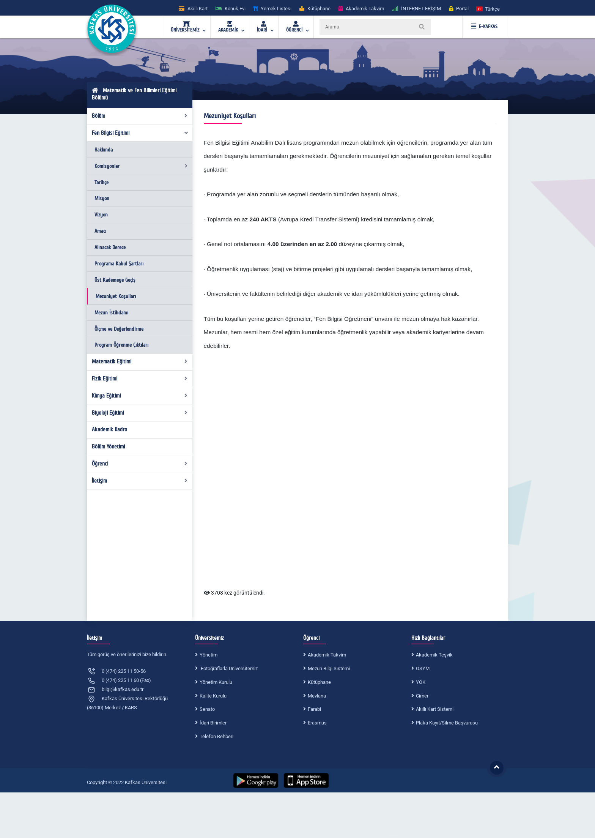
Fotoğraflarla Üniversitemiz (229, 668)
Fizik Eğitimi (140, 378)
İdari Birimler (213, 723)
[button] (488, 8)
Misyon (101, 198)
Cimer (422, 696)
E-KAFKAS (484, 27)
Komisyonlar (140, 166)
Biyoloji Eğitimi (140, 412)
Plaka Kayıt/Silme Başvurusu (447, 723)
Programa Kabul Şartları (118, 263)
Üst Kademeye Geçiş (114, 280)
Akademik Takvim (327, 655)
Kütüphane (319, 682)
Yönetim (208, 655)
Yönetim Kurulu (216, 682)
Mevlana (317, 696)
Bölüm (140, 115)
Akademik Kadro (109, 429)
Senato (207, 709)
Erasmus (317, 723)
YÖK (420, 682)
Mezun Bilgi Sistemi (329, 668)
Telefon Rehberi (216, 736)
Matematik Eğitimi (140, 361)
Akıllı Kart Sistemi (434, 709)
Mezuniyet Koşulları (116, 296)
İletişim (140, 480)
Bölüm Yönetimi (108, 446)
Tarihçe (101, 182)
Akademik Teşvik (434, 655)
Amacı (100, 231)
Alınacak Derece (110, 247)
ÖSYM (423, 668)
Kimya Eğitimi (140, 395)
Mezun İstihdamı (111, 312)
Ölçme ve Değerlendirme (118, 329)
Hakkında (103, 150)
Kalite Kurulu (213, 696)
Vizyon (101, 214)
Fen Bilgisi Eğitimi (140, 132)
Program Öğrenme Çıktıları (121, 345)
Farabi (314, 709)
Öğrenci (140, 463)
